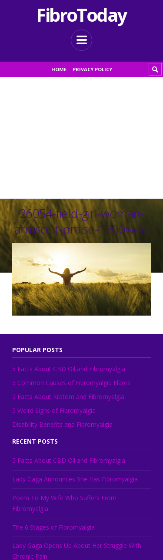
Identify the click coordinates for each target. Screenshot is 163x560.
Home (59, 69)
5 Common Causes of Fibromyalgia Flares (71, 383)
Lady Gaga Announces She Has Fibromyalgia (75, 479)
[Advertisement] (82, 137)
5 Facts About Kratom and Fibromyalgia (68, 396)
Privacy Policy (92, 69)
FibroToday (81, 15)
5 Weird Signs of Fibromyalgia (54, 410)
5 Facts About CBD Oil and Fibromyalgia (68, 369)
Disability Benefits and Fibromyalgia (62, 424)
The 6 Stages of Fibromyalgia (53, 527)
